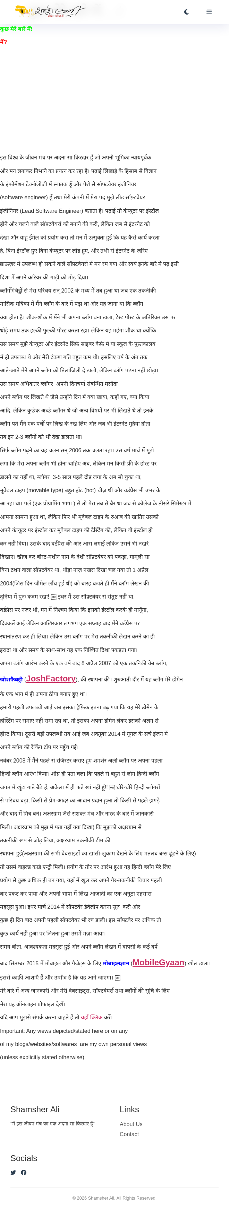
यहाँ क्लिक (91, 1017)
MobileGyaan (158, 962)
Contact (129, 1134)
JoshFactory (51, 678)
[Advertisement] (114, 100)
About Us (131, 1124)
